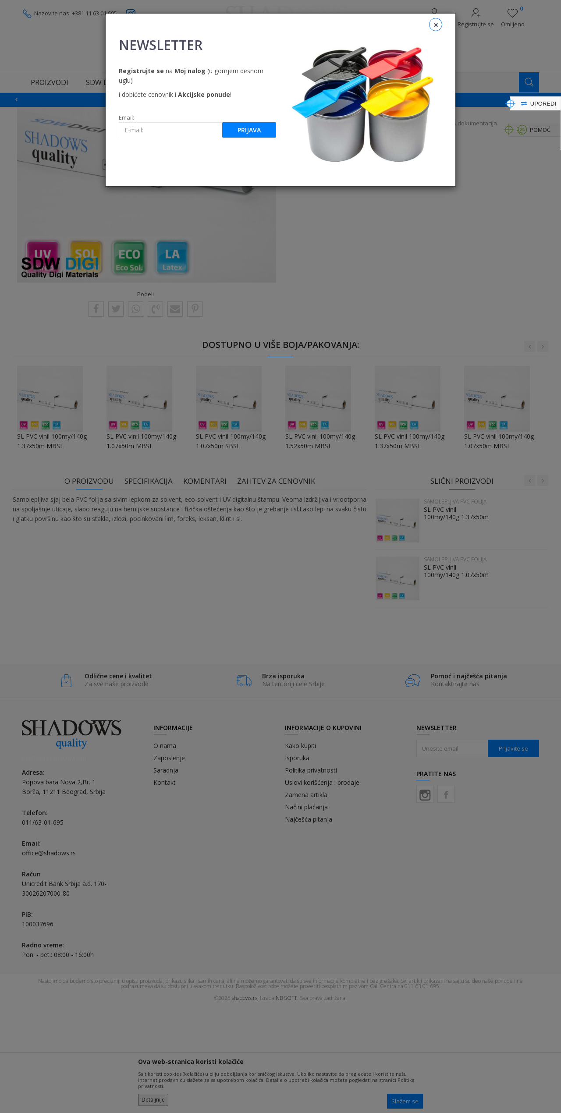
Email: (126, 117)
